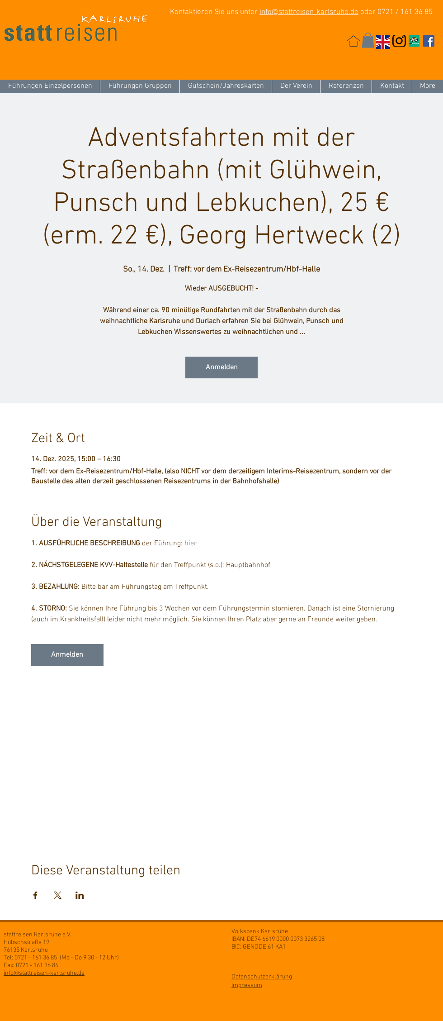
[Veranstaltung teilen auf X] (57, 895)
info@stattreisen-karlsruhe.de (308, 12)
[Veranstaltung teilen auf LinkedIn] (79, 895)
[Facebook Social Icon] (428, 41)
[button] (368, 40)
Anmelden (222, 367)
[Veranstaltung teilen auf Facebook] (35, 895)
